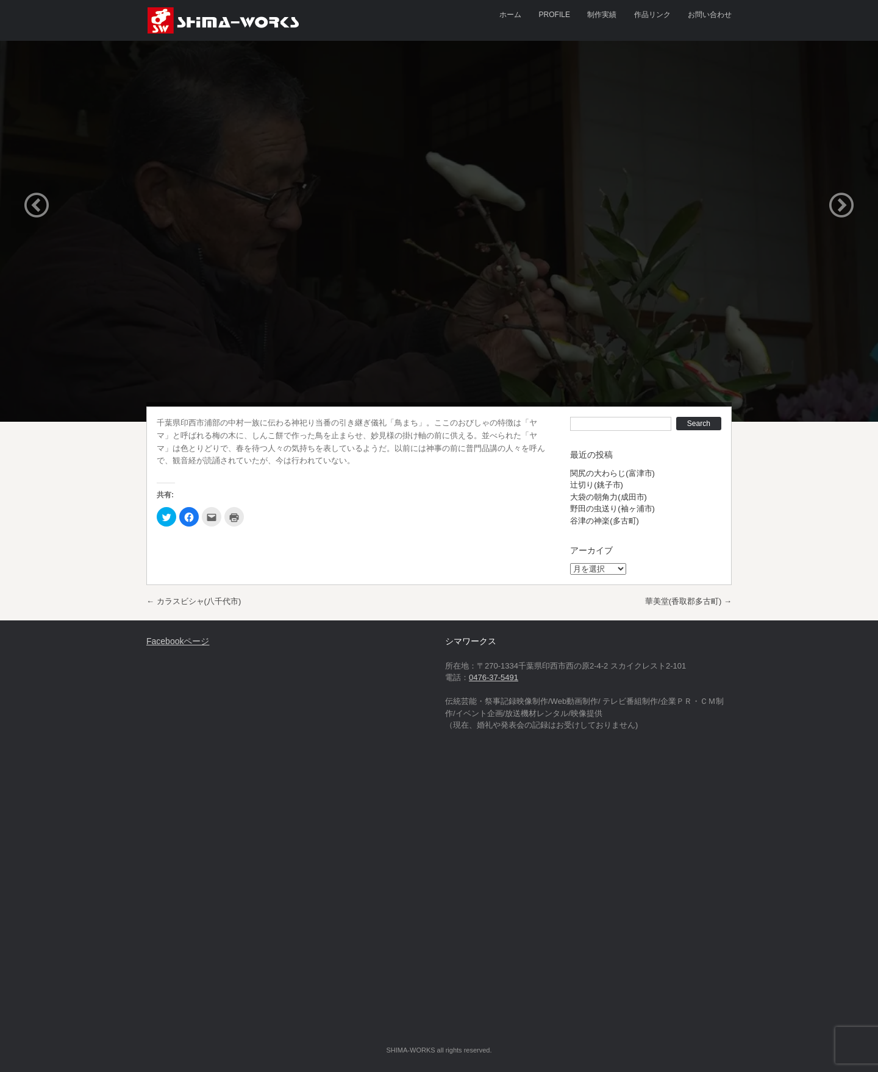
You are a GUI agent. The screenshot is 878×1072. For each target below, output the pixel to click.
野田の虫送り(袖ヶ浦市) (612, 508)
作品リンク (652, 14)
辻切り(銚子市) (596, 484)
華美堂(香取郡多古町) (688, 601)
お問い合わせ (710, 14)
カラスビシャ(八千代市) (193, 601)
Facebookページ (177, 641)
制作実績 (601, 14)
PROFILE (554, 14)
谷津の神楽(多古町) (604, 520)
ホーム (510, 14)
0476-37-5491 (493, 677)
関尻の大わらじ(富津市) (612, 473)
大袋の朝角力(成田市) (608, 497)
